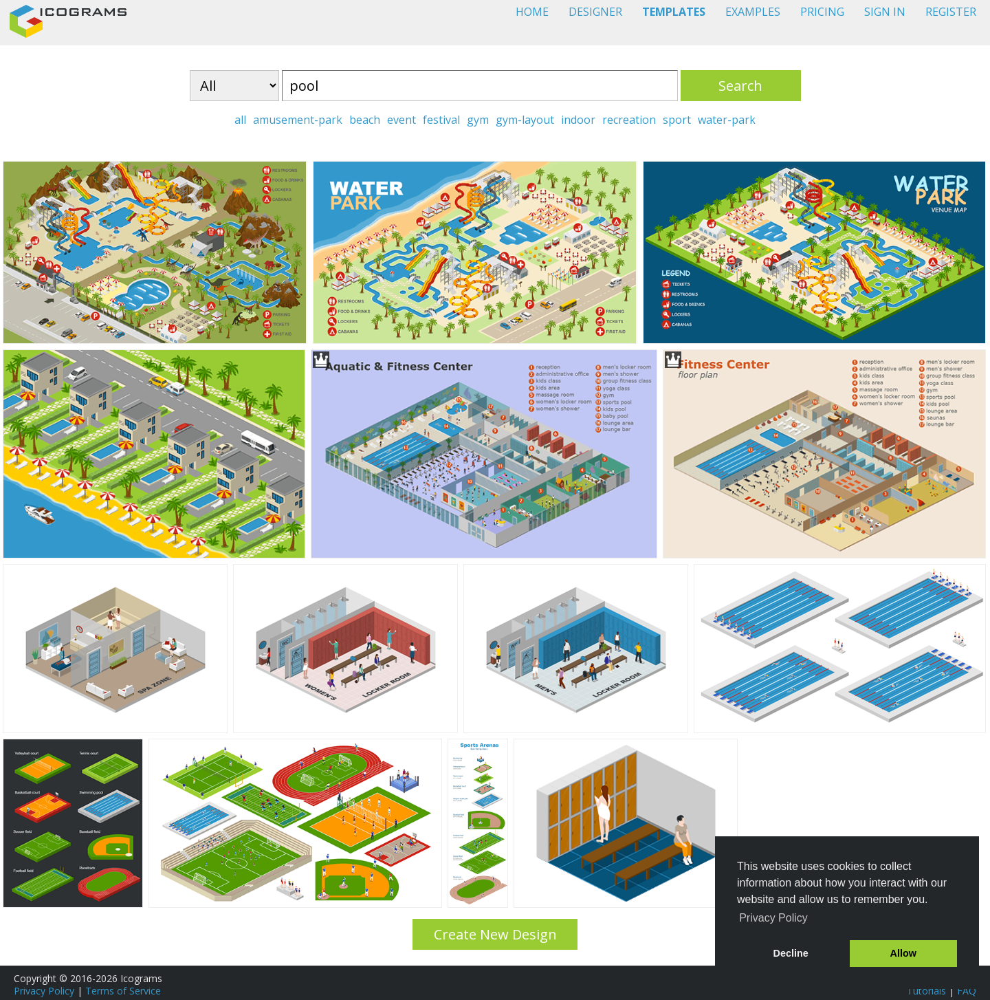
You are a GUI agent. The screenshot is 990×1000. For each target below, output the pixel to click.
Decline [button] (790, 953)
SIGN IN (884, 11)
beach (364, 119)
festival (441, 119)
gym (478, 119)
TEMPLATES (673, 11)
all (240, 119)
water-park (727, 119)
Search (740, 85)
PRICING (822, 11)
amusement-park (297, 119)
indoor (578, 119)
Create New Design (495, 934)
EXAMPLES (752, 11)
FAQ (966, 990)
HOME (532, 11)
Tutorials (926, 990)
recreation (629, 119)
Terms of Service (123, 990)
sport (677, 119)
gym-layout (525, 119)
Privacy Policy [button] (773, 918)
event (401, 119)
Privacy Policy (44, 990)
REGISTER (950, 11)
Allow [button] (903, 953)
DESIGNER (595, 11)
